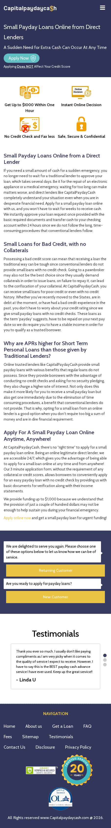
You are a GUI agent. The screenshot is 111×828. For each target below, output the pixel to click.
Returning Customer (55, 570)
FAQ (87, 726)
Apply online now (17, 518)
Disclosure (45, 747)
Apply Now (19, 58)
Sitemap (30, 736)
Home (9, 726)
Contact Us (14, 747)
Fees (8, 736)
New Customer (55, 597)
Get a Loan (62, 726)
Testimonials (61, 736)
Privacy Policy (78, 747)
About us (33, 726)
